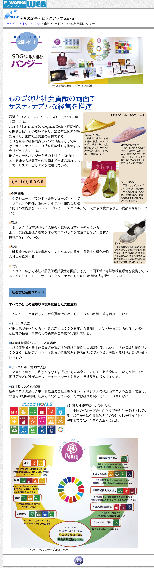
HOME (9, 23)
